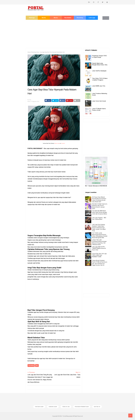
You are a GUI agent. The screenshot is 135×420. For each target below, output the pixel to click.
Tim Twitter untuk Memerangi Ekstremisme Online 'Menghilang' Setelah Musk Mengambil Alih (99, 235)
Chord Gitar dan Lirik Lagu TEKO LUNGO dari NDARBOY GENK (99, 255)
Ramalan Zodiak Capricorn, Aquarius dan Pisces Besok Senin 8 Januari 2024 (99, 206)
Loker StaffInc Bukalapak (99, 71)
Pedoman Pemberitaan (82, 406)
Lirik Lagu (92, 17)
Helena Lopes (57, 143)
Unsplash (63, 143)
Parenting (80, 17)
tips (37, 365)
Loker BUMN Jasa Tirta (98, 86)
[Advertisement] (67, 33)
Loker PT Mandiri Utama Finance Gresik (99, 109)
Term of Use (66, 406)
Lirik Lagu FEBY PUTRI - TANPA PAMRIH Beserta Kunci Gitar (99, 248)
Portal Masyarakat (68, 416)
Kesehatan (67, 17)
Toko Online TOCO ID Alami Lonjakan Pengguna (99, 79)
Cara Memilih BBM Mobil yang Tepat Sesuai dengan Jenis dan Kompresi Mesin (99, 212)
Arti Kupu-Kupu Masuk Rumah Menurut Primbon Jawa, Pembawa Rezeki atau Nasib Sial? (99, 199)
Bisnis (56, 17)
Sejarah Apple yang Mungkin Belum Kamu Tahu (99, 64)
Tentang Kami (38, 406)
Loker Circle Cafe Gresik (99, 101)
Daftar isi (97, 406)
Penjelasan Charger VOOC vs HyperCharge (99, 56)
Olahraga (32, 17)
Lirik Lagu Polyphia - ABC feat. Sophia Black (99, 218)
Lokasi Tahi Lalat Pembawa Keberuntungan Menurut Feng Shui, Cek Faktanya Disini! (99, 242)
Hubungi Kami (52, 406)
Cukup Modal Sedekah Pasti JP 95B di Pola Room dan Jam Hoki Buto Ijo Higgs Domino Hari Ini (99, 263)
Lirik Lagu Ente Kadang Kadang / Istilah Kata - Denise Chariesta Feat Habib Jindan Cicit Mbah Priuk (99, 228)
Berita (44, 17)
